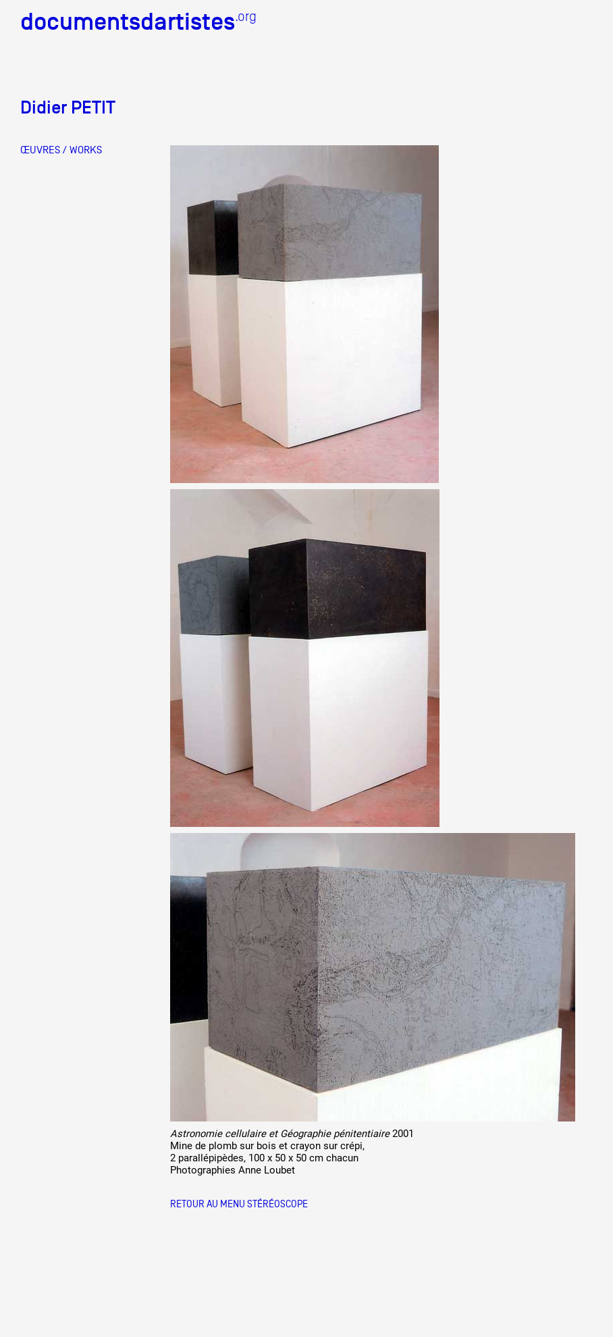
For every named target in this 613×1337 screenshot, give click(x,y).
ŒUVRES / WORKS (61, 150)
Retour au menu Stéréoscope (239, 1203)
